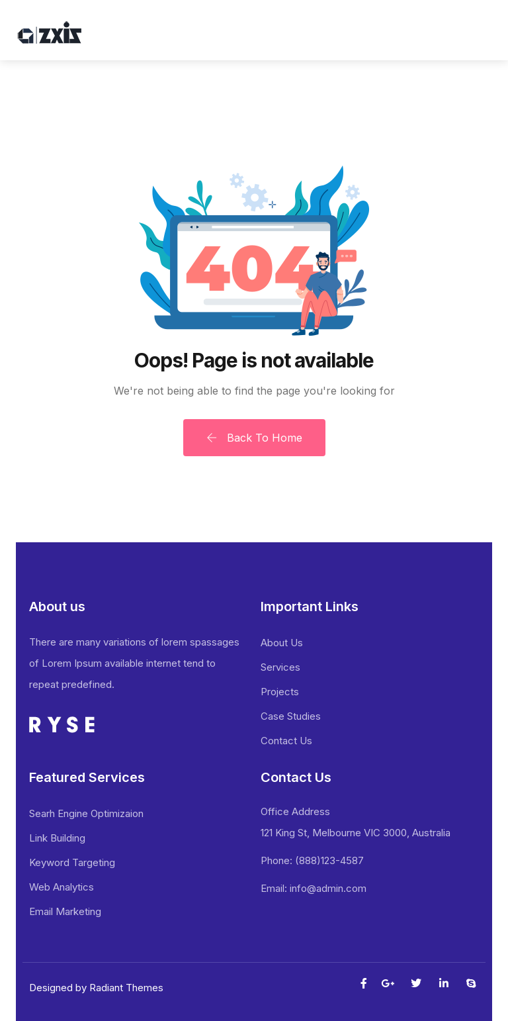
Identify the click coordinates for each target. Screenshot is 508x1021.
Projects (280, 691)
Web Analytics (61, 887)
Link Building (57, 838)
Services (280, 667)
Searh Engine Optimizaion (86, 813)
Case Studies (291, 716)
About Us (282, 642)
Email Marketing (65, 911)
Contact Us (286, 740)
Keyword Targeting (72, 862)
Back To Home (254, 437)
